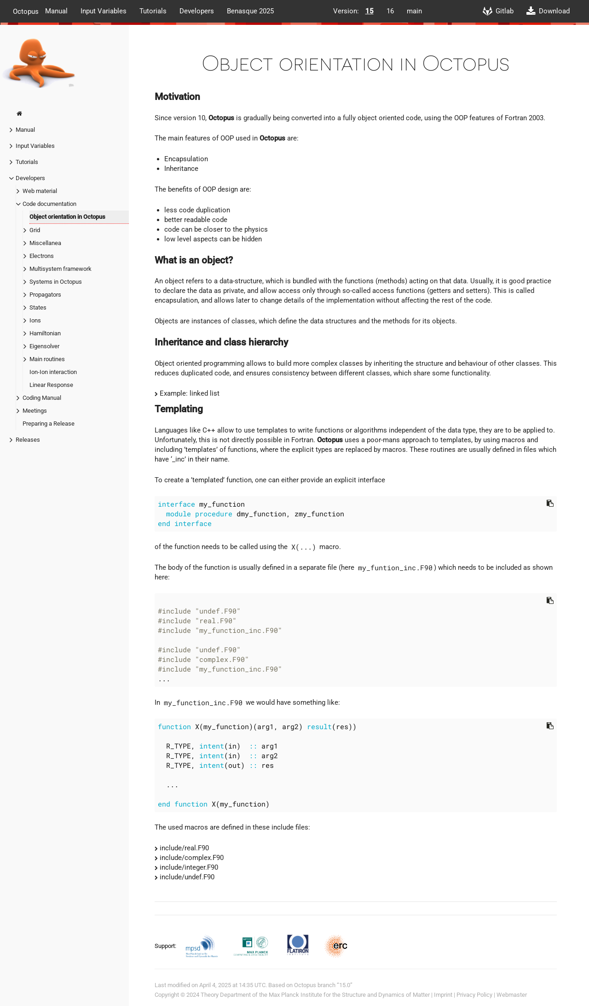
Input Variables (104, 11)
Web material (40, 190)
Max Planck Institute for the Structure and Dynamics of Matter (349, 994)
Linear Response (51, 384)
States (37, 307)
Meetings (35, 410)
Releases (28, 439)
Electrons (41, 255)
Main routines (47, 359)
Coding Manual (42, 397)
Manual (56, 11)
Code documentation (49, 203)
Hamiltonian (45, 333)
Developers (196, 11)
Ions (35, 320)
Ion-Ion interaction (53, 371)
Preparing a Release (49, 423)
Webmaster (512, 994)
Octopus (26, 11)
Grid (34, 230)
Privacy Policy (474, 994)
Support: (166, 945)
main (414, 11)
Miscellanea (45, 243)
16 (390, 11)
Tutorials (153, 11)
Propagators (45, 294)
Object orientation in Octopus (67, 216)
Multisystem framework (60, 268)
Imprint (443, 994)
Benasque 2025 (250, 11)
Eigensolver (44, 346)
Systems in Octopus (55, 281)
